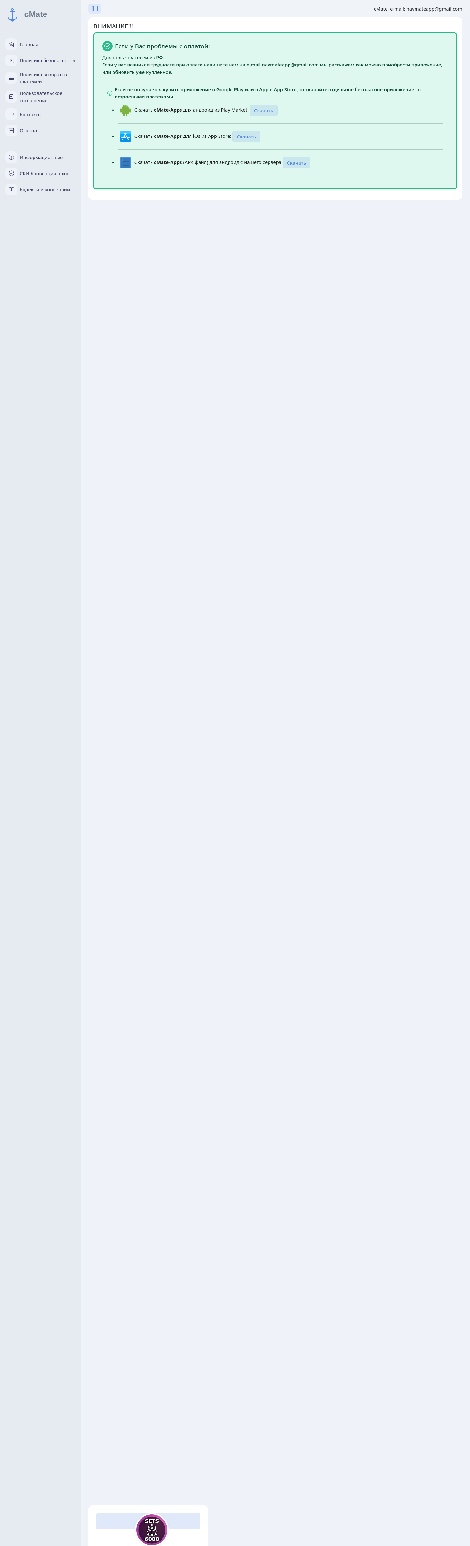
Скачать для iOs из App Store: (183, 136)
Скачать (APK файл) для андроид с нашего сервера (208, 162)
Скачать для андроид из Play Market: (192, 110)
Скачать (263, 110)
